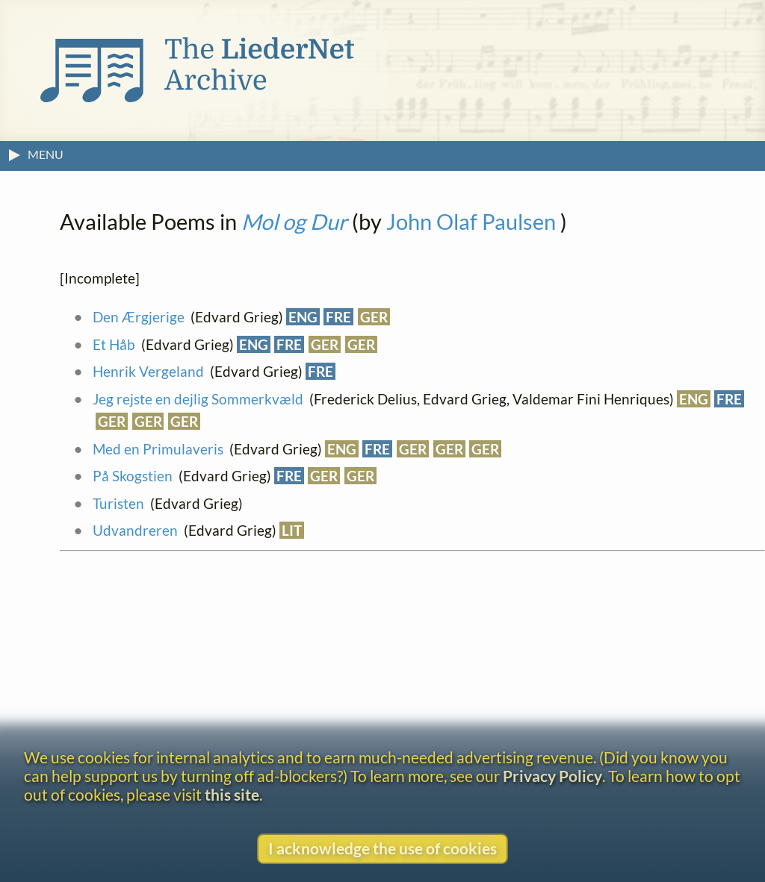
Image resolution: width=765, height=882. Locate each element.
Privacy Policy (552, 775)
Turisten (118, 503)
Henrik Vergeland (148, 371)
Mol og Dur (294, 221)
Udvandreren (135, 530)
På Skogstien (133, 475)
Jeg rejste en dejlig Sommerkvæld (198, 398)
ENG (303, 316)
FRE (338, 316)
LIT (292, 530)
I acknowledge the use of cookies (382, 848)
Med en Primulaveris (158, 448)
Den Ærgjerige (139, 316)
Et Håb (114, 344)
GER (374, 316)
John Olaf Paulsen (471, 221)
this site (232, 794)
